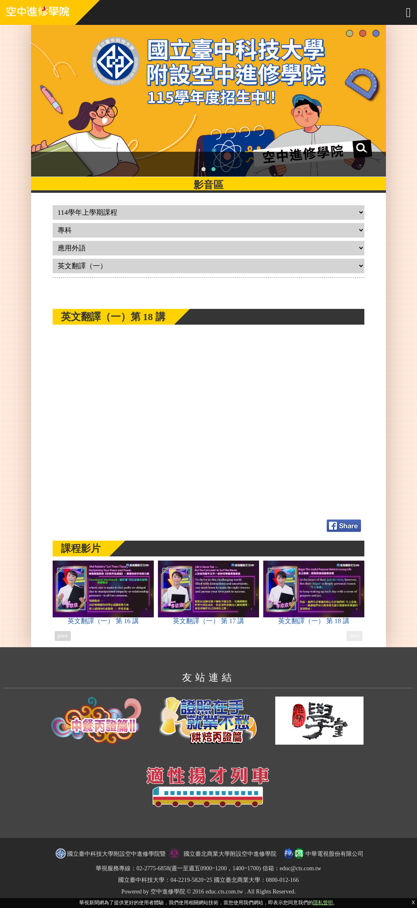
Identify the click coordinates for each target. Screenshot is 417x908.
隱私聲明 (323, 903)
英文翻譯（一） (103, 592)
